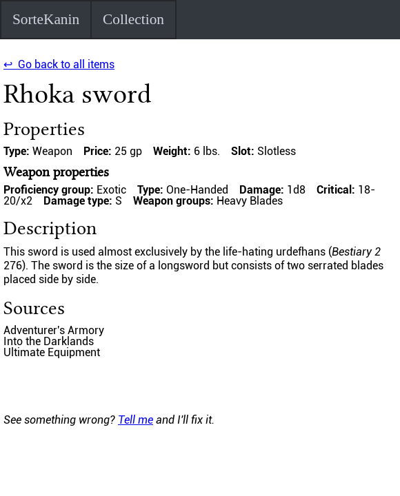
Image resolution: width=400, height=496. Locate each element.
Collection (133, 19)
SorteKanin (45, 19)
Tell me (135, 419)
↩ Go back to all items (58, 64)
